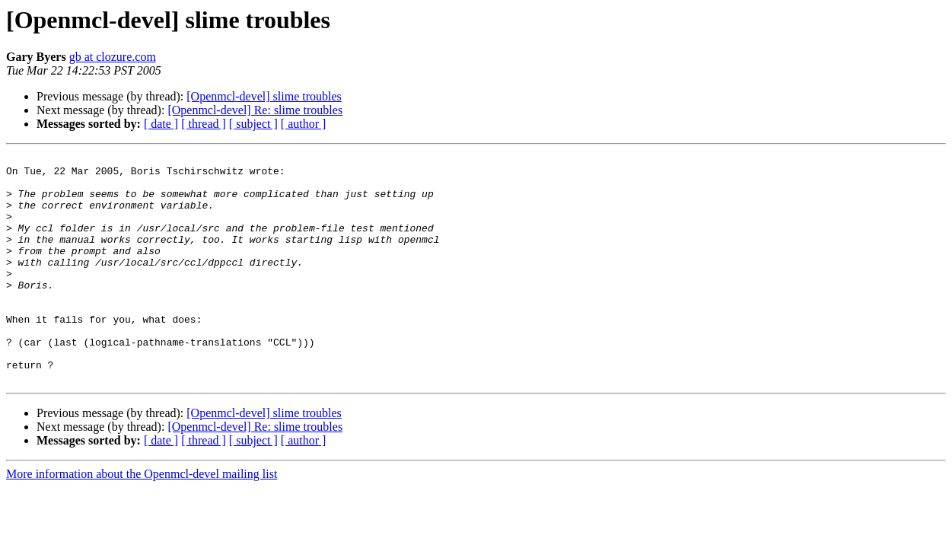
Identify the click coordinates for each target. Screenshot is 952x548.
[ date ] (161, 123)
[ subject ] (253, 123)
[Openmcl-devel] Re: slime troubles (254, 110)
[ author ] (303, 123)
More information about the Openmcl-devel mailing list (141, 519)
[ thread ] (203, 123)
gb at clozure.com (112, 56)
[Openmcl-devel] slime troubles (264, 96)
